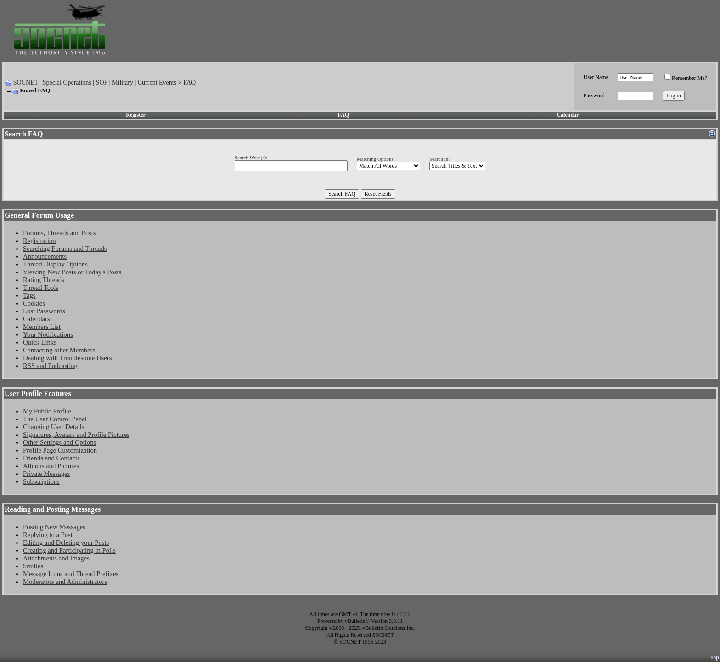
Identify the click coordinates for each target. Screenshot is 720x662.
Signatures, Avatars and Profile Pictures (76, 434)
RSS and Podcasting (50, 365)
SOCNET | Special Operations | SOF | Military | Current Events (94, 82)
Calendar (568, 115)
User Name (596, 77)
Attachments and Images (56, 558)
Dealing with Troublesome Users (67, 358)
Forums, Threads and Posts (59, 233)
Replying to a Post (48, 534)
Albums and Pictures (51, 466)
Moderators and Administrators (65, 581)
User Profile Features (38, 393)
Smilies (33, 566)
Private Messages (46, 473)
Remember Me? (685, 78)
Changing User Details (53, 426)
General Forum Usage (39, 215)
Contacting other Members (59, 350)
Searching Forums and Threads (65, 248)
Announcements (45, 256)
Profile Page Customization (60, 450)
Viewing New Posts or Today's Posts (72, 272)
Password (594, 95)
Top (714, 657)
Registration (39, 240)
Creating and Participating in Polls (69, 550)
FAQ (189, 82)
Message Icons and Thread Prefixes (70, 573)
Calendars (36, 319)
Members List (42, 326)
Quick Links (39, 342)
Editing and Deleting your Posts (66, 542)
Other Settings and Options (59, 442)
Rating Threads (43, 279)
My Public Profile (47, 411)
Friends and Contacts (51, 458)
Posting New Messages (54, 527)
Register (136, 115)
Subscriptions (41, 481)
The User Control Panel (55, 419)
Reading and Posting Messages (53, 509)
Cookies (34, 303)
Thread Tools (40, 287)
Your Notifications (48, 334)
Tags (29, 295)
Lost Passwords (44, 311)
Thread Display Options (55, 264)
